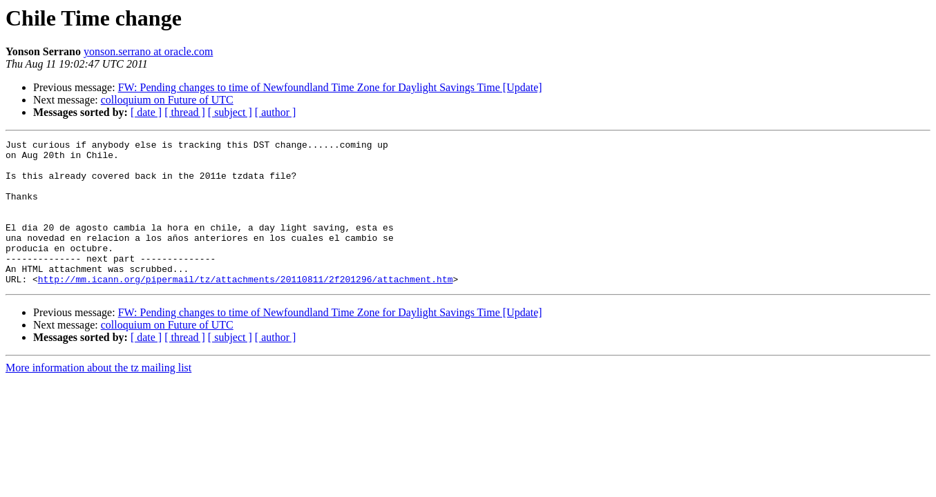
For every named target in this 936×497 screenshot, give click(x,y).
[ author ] (275, 112)
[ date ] (146, 112)
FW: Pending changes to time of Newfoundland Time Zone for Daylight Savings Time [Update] (330, 87)
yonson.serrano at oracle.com (148, 51)
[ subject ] (230, 112)
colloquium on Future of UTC (167, 100)
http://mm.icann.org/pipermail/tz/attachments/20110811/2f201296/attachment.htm (245, 308)
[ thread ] (184, 112)
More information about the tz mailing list (98, 396)
